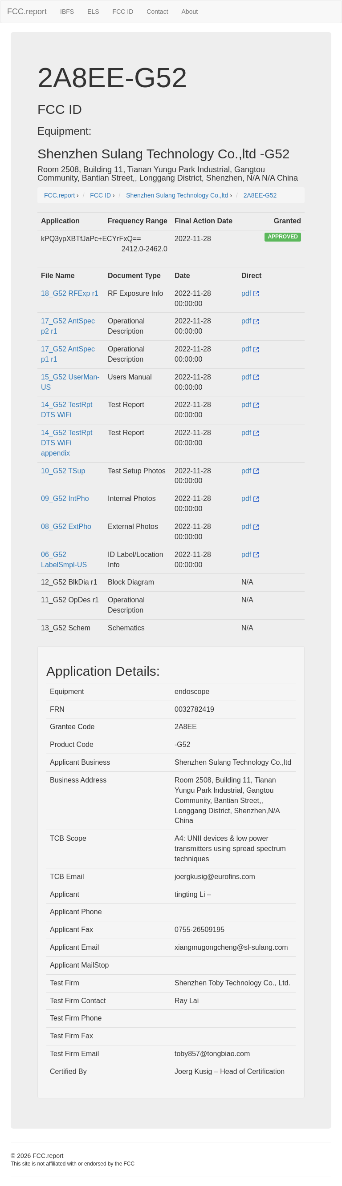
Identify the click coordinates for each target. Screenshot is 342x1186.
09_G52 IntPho (65, 498)
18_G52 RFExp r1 (69, 293)
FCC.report (27, 11)
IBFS (67, 11)
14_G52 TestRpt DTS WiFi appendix (66, 443)
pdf (250, 293)
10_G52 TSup (63, 471)
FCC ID (123, 11)
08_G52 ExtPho (66, 526)
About (190, 11)
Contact (157, 11)
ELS (93, 11)
